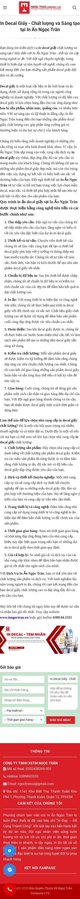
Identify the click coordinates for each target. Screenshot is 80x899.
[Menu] (5, 7)
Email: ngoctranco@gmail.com (28, 784)
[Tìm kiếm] (75, 7)
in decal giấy (47, 48)
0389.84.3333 (62, 617)
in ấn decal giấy (30, 202)
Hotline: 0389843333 (20, 776)
